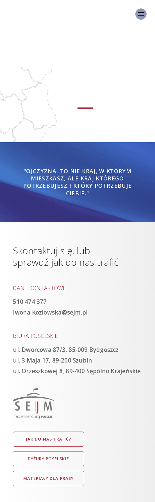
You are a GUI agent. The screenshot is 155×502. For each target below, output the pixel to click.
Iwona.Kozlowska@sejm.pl (50, 312)
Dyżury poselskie (48, 458)
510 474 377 (30, 302)
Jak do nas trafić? (48, 439)
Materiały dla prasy (48, 478)
